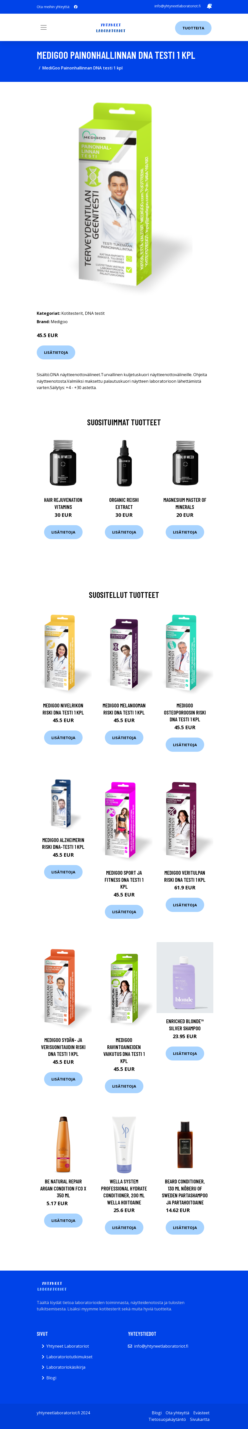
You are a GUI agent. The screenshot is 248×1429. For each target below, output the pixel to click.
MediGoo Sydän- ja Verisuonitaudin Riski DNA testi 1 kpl (63, 1047)
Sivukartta (199, 1419)
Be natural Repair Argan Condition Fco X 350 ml (63, 1188)
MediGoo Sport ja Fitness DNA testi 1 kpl (124, 879)
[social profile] (76, 7)
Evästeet (201, 1413)
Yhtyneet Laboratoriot (67, 1346)
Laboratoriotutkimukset (69, 1357)
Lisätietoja (56, 352)
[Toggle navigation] (43, 27)
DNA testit (95, 313)
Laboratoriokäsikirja (65, 1367)
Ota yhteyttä (177, 1413)
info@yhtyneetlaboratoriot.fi (178, 6)
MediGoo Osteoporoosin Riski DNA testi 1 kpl (185, 712)
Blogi (51, 1378)
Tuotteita (193, 27)
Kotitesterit (72, 313)
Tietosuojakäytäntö (167, 1419)
